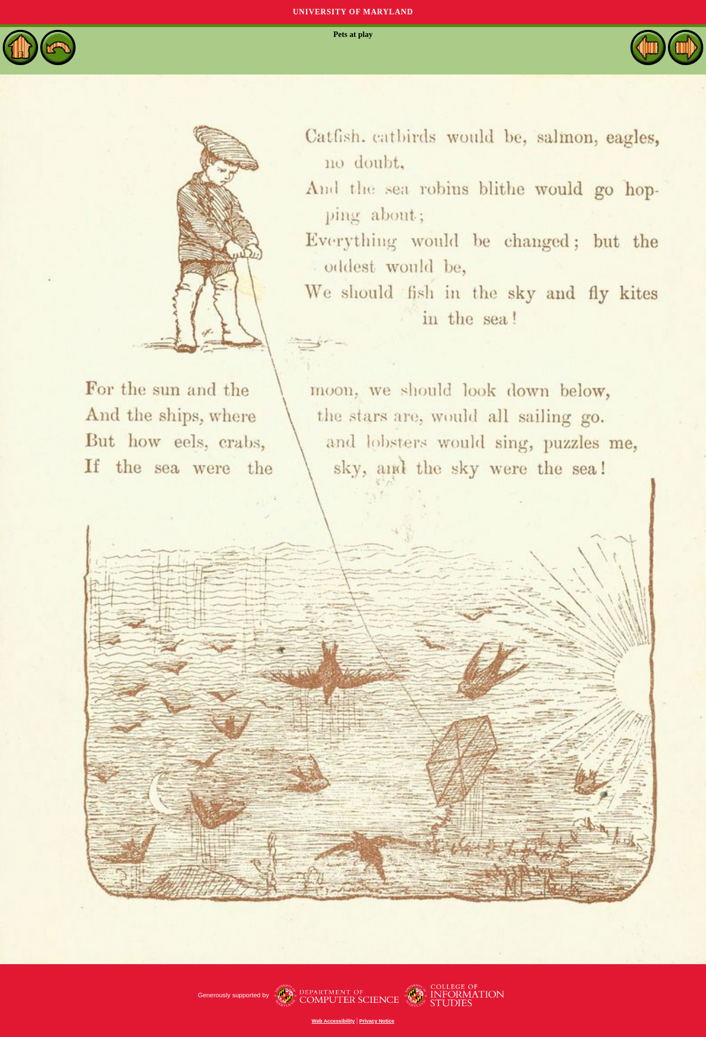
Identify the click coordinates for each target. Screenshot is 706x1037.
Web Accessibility (333, 1021)
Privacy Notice (376, 1021)
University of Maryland (353, 12)
